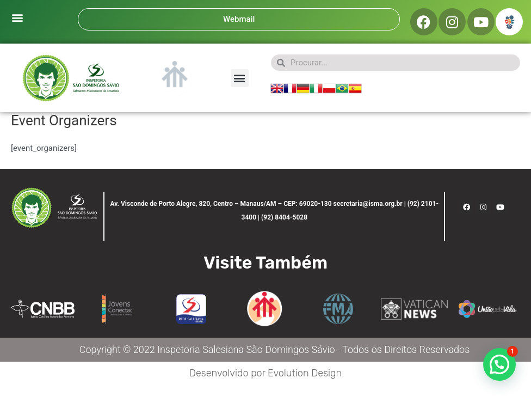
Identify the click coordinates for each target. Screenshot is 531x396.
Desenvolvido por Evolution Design (265, 373)
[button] (17, 17)
